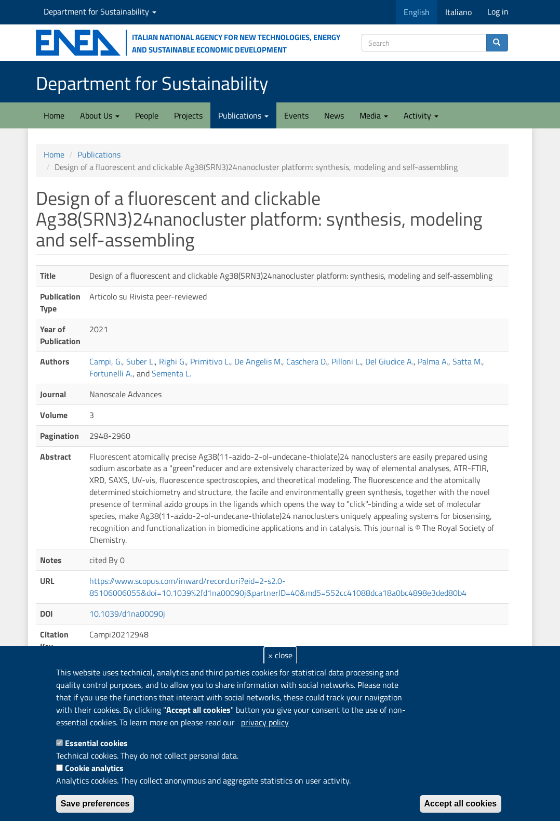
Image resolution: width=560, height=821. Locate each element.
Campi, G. (105, 361)
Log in (498, 11)
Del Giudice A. (389, 361)
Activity (421, 115)
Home (54, 115)
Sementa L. (171, 373)
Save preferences (95, 803)
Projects (188, 115)
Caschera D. (306, 361)
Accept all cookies (460, 803)
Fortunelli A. (110, 373)
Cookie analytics (94, 768)
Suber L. (140, 361)
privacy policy (265, 722)
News (334, 115)
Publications (243, 115)
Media (373, 115)
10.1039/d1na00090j (127, 613)
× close (280, 655)
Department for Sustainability (100, 11)
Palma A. (433, 361)
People (146, 115)
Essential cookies (96, 743)
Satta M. (467, 361)
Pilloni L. (346, 361)
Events (296, 115)
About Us (99, 115)
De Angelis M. (258, 361)
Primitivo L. (210, 361)
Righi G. (172, 361)
